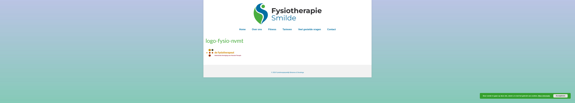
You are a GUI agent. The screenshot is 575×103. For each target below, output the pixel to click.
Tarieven (287, 29)
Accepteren (560, 96)
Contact (331, 29)
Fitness (272, 29)
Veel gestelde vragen (309, 29)
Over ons (257, 29)
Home (242, 29)
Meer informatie (544, 96)
